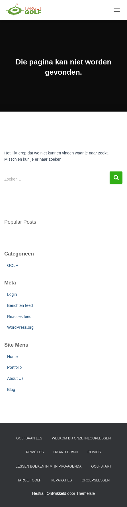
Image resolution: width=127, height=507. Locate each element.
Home (12, 356)
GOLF (12, 265)
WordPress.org (20, 327)
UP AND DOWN (65, 452)
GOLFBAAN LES (29, 438)
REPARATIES (61, 480)
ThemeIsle (85, 493)
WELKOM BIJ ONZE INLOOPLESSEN (81, 438)
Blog (11, 389)
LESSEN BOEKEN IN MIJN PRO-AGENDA (48, 466)
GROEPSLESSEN (95, 480)
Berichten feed (20, 305)
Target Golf (29, 480)
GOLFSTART (101, 466)
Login (12, 294)
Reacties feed (19, 316)
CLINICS (94, 452)
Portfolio (14, 367)
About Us (15, 378)
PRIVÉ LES (35, 452)
